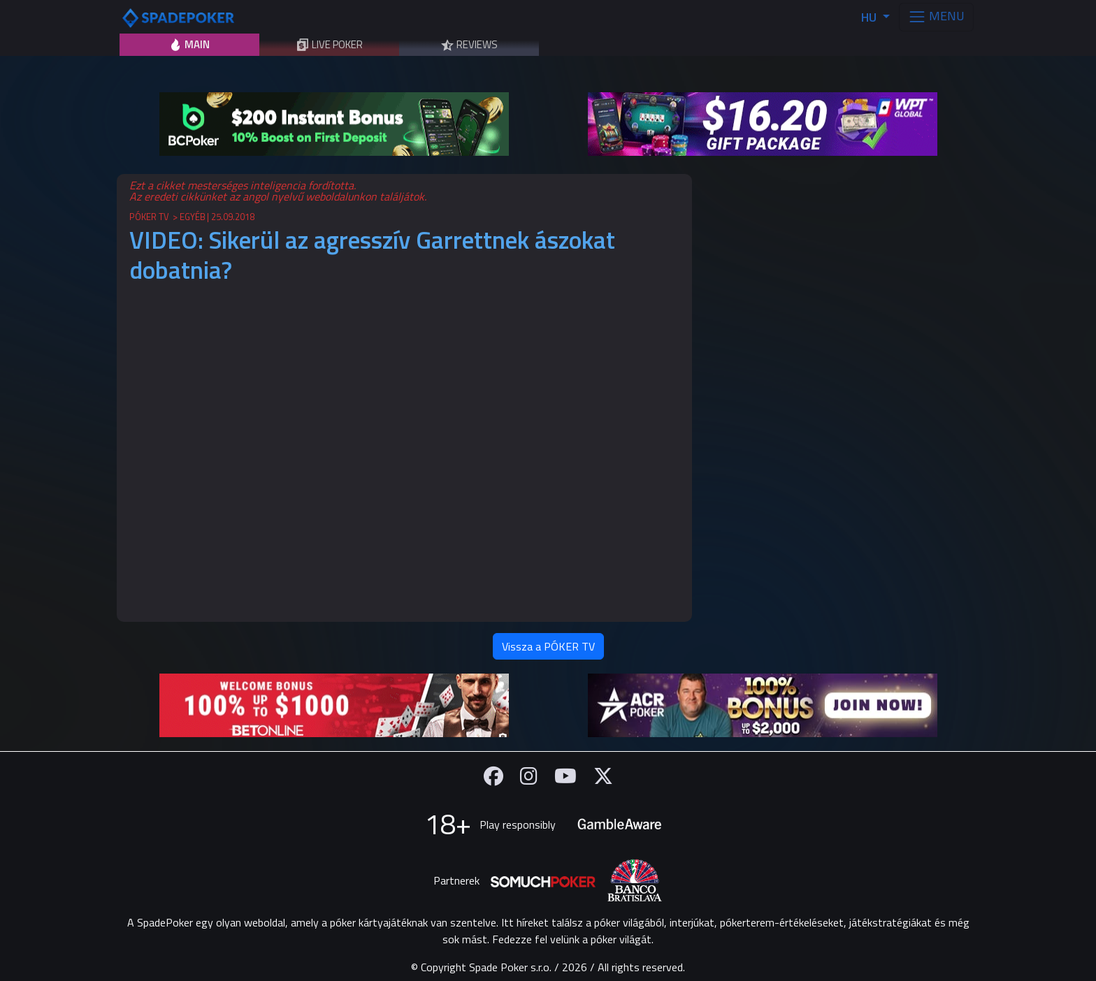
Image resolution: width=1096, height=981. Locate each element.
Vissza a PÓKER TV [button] (548, 646)
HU (870, 17)
